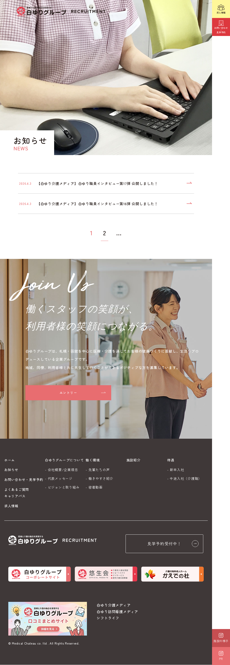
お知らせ (11, 469)
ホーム (9, 460)
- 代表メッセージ (59, 478)
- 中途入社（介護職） (184, 478)
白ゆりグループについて (64, 460)
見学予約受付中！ (173, 543)
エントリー (68, 393)
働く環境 (93, 460)
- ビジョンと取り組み (62, 487)
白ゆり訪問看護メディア (117, 611)
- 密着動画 (94, 487)
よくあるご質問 (16, 489)
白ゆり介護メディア (113, 605)
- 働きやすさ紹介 (99, 478)
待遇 (170, 460)
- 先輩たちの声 (98, 469)
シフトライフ (108, 618)
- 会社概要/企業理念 (61, 469)
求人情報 (11, 505)
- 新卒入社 (175, 469)
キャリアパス (15, 496)
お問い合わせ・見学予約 (23, 479)
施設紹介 (133, 460)
